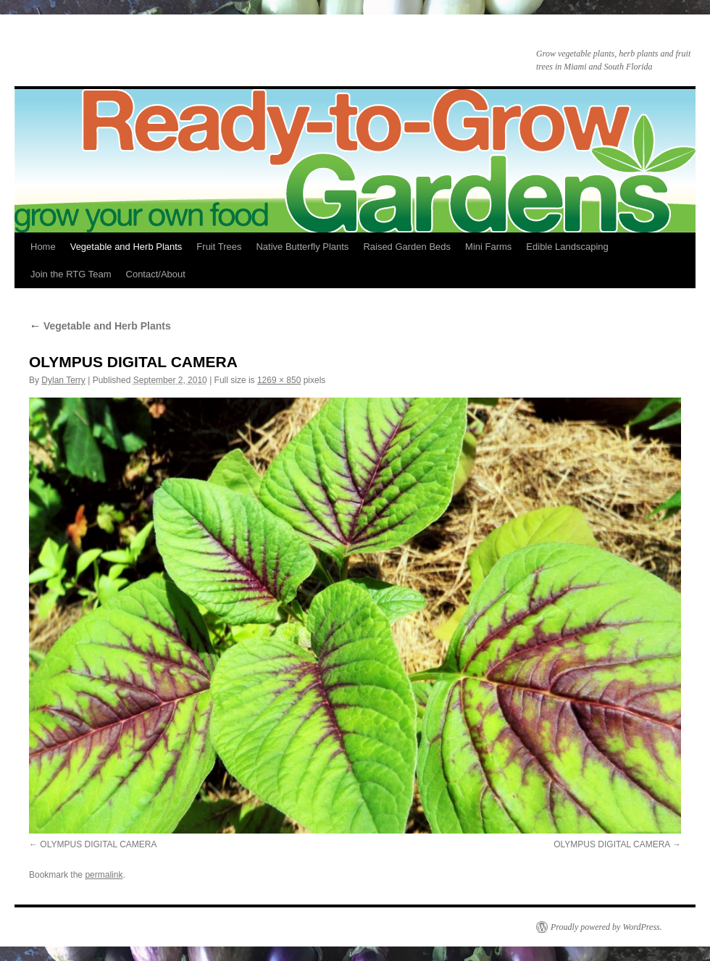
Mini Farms (488, 246)
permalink (103, 875)
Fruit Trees (218, 246)
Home (43, 246)
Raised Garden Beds (407, 246)
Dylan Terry (63, 380)
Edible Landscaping (567, 246)
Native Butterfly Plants (302, 246)
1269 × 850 (279, 380)
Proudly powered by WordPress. (606, 927)
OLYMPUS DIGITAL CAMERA (98, 844)
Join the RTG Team (71, 274)
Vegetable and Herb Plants (126, 246)
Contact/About (155, 274)
